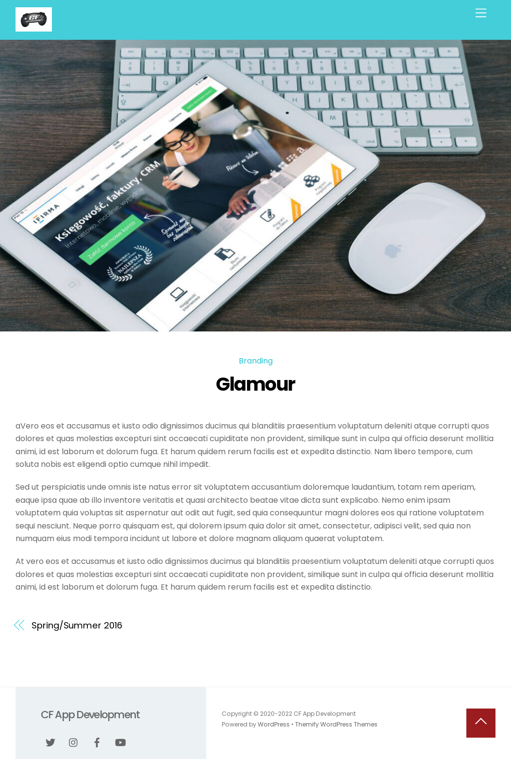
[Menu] (481, 13)
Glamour (255, 384)
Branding (256, 360)
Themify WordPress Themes (336, 724)
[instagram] (73, 742)
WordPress (274, 724)
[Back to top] (480, 723)
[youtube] (120, 742)
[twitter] (50, 742)
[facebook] (97, 742)
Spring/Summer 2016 (77, 625)
